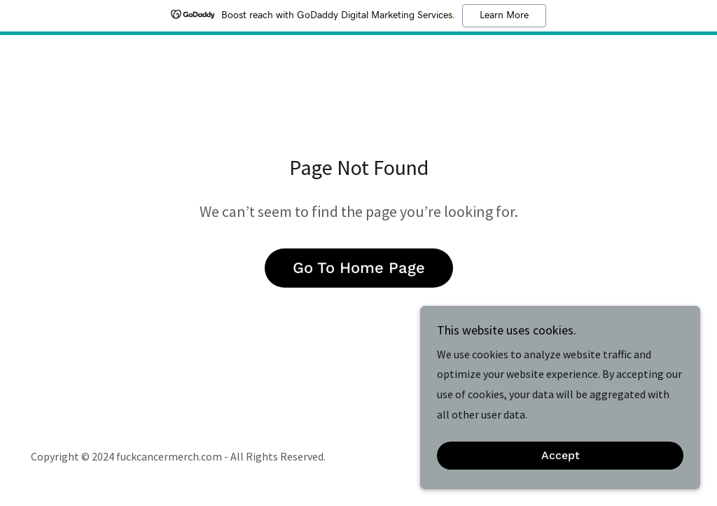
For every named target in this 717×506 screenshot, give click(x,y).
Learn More (504, 15)
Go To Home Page (359, 267)
